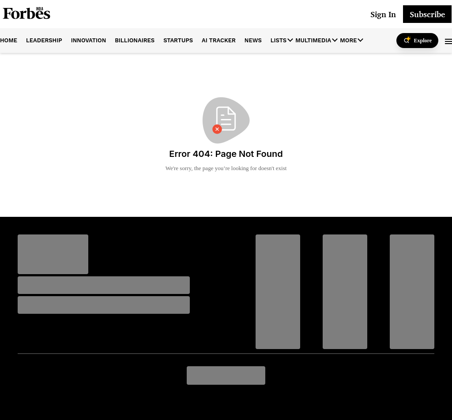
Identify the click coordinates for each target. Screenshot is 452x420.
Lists (278, 40)
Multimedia (313, 40)
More (348, 40)
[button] (448, 40)
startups (178, 40)
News (253, 40)
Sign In (383, 14)
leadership (44, 40)
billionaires (134, 40)
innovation (88, 40)
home (8, 40)
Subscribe (427, 14)
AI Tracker (219, 40)
